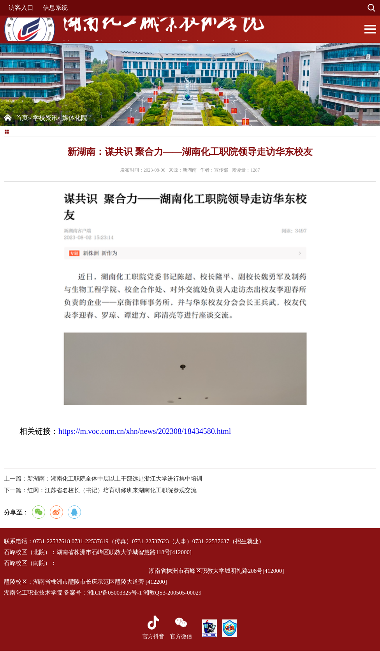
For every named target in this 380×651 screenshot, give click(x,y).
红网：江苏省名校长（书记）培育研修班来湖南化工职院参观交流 (100, 490)
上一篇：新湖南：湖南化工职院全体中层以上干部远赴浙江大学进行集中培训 (103, 479)
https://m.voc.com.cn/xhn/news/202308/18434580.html (144, 431)
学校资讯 (45, 117)
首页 (22, 117)
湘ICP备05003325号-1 (114, 593)
